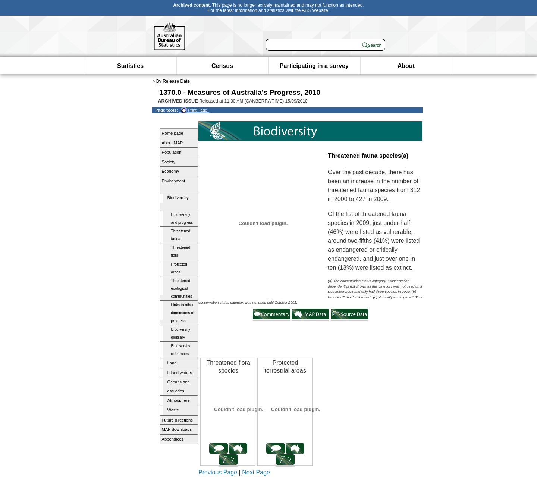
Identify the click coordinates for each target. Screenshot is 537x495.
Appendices (172, 439)
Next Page (256, 472)
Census (222, 66)
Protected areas (179, 268)
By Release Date (173, 81)
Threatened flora (181, 251)
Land (172, 363)
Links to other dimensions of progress (182, 313)
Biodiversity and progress (182, 219)
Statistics (130, 66)
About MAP (172, 143)
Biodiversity (178, 197)
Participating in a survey (314, 66)
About (406, 66)
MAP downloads (177, 429)
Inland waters (179, 372)
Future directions (177, 420)
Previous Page (217, 472)
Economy (170, 171)
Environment (173, 181)
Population (172, 152)
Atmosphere (178, 400)
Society (169, 162)
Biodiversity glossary (181, 333)
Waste (173, 410)
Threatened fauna (181, 235)
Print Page (194, 110)
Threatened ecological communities (181, 288)
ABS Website (315, 10)
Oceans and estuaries (178, 386)
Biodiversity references (181, 350)
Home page (172, 133)
